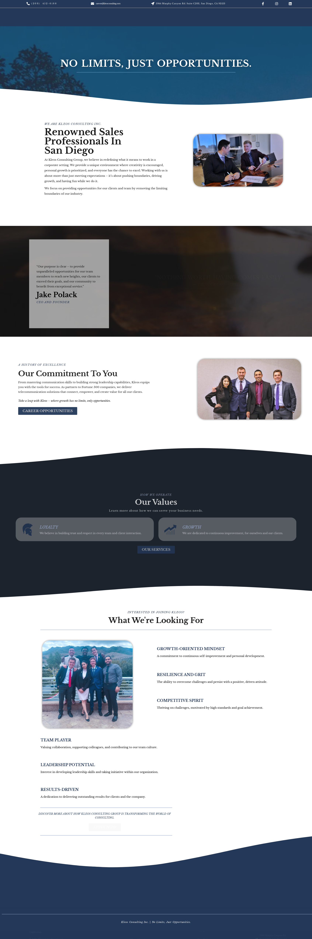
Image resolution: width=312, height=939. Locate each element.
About (80, 21)
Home (29, 21)
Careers (284, 21)
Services (231, 21)
